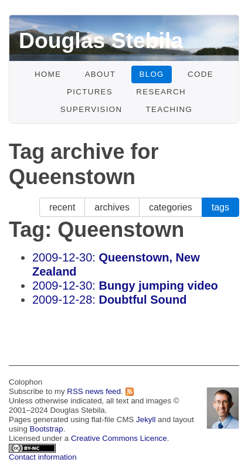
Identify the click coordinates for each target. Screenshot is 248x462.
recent (62, 207)
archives (112, 207)
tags (220, 207)
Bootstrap (46, 428)
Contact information (43, 457)
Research (161, 91)
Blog (151, 74)
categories (170, 207)
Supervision (91, 109)
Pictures (90, 91)
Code (200, 74)
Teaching (169, 109)
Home (48, 74)
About (100, 74)
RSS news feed (94, 391)
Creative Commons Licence (119, 438)
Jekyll (145, 419)
